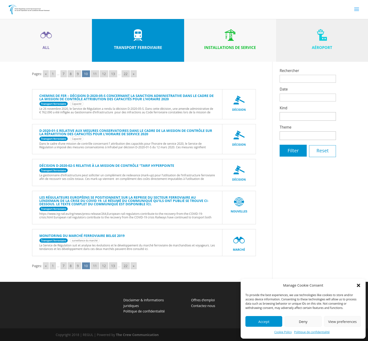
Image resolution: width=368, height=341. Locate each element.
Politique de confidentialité (312, 332)
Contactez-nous (203, 305)
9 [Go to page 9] (78, 74)
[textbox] (282, 116)
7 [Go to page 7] (64, 74)
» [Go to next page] (133, 74)
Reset (322, 150)
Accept (263, 321)
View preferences (342, 321)
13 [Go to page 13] (113, 74)
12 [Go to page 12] (104, 74)
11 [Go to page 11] (95, 74)
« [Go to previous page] (46, 74)
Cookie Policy (283, 332)
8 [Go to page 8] (71, 74)
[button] (358, 285)
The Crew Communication (137, 334)
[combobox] (308, 116)
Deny (303, 321)
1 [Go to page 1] (53, 74)
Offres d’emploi (203, 300)
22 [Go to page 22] (126, 74)
